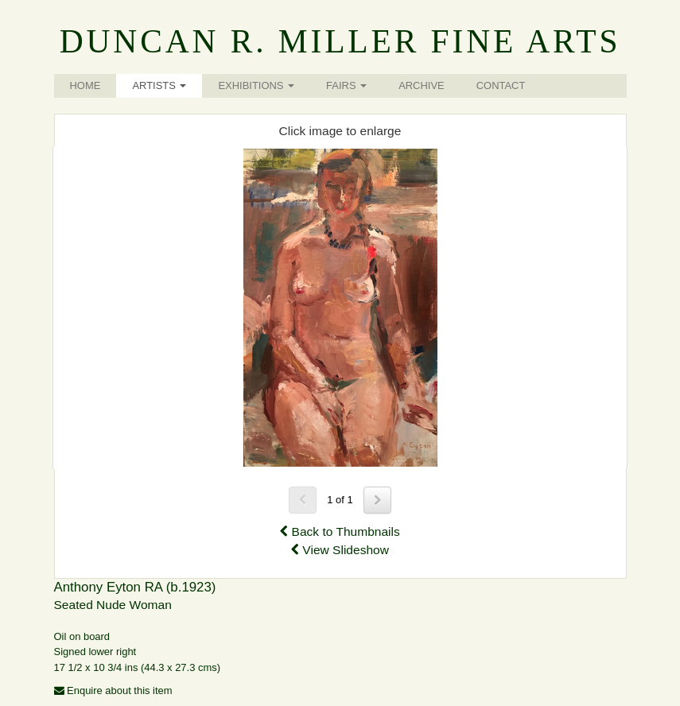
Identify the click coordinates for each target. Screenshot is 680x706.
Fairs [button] (346, 85)
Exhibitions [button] (256, 85)
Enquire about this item (113, 690)
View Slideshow (340, 550)
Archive (421, 85)
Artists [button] (159, 85)
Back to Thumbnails (340, 531)
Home (85, 85)
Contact (501, 85)
